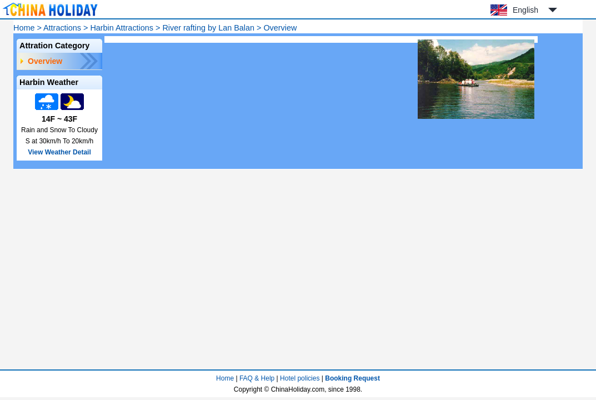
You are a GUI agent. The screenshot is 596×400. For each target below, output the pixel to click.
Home (23, 27)
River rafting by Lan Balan (208, 27)
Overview (45, 61)
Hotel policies (299, 378)
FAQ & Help (256, 378)
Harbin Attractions (121, 27)
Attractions (62, 27)
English (525, 10)
